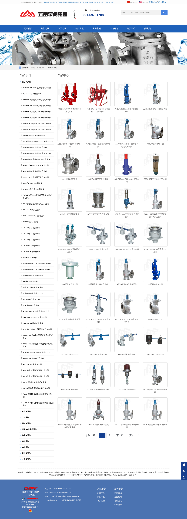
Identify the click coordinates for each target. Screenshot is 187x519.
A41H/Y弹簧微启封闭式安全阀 (35, 147)
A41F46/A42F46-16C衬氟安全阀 (36, 165)
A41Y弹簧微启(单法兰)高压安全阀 (36, 159)
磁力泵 (101, 2)
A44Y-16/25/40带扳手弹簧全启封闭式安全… (38, 336)
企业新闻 (118, 497)
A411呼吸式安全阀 (69, 179)
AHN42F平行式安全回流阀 (98, 425)
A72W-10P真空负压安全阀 (98, 214)
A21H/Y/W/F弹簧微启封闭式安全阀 (37, 88)
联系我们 (148, 28)
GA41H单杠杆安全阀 (126, 354)
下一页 (119, 435)
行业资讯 (118, 501)
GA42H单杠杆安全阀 (155, 354)
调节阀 (58, 2)
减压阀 (49, 2)
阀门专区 (45, 28)
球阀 (53, 2)
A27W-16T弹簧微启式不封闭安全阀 (37, 123)
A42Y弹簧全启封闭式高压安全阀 (36, 204)
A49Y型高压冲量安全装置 (69, 319)
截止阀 (96, 2)
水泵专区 (62, 28)
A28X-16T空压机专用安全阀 (155, 179)
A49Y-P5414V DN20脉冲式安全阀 (36, 269)
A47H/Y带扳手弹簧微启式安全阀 (36, 370)
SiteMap (153, 2)
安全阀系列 (52, 67)
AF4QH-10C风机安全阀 (69, 214)
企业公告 (118, 505)
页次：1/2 (134, 435)
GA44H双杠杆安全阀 (69, 389)
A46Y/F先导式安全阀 (155, 144)
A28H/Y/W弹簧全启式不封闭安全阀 (37, 118)
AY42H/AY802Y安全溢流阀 (98, 389)
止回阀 (106, 2)
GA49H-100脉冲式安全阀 (98, 249)
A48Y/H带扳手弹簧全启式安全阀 (36, 376)
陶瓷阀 (73, 2)
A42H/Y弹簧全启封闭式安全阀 (155, 425)
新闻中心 (118, 489)
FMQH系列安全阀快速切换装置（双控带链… (38, 404)
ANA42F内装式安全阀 (127, 389)
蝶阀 (86, 2)
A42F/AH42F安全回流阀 (98, 179)
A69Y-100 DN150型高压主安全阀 (36, 311)
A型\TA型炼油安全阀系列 (127, 284)
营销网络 (114, 28)
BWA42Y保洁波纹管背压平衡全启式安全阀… (37, 196)
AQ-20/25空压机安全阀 (32, 94)
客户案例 (96, 28)
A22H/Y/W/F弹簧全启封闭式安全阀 (37, 106)
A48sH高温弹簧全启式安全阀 (155, 109)
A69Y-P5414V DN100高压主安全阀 (37, 263)
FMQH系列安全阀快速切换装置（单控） (37, 395)
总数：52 (90, 435)
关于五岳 (131, 28)
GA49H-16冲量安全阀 (70, 354)
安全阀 (44, 2)
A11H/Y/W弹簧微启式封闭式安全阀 (37, 100)
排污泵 (91, 2)
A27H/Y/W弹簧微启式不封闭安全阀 (37, 112)
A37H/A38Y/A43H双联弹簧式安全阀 (37, 329)
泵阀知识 (118, 493)
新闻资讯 (79, 28)
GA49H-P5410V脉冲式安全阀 (127, 249)
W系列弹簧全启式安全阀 (98, 284)
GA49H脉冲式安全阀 (98, 354)
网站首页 (28, 28)
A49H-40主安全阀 (155, 319)
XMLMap (162, 2)
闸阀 (77, 2)
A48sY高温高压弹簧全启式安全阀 (36, 388)
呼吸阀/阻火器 (66, 2)
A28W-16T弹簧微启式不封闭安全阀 (37, 129)
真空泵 (111, 2)
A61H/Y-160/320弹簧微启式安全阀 (37, 352)
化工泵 (82, 2)
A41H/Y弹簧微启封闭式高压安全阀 (37, 153)
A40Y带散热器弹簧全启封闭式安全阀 (38, 141)
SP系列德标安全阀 (155, 284)
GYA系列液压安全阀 (70, 284)
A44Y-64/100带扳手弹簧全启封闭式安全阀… (38, 345)
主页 (33, 67)
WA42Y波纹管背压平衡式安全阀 (36, 177)
